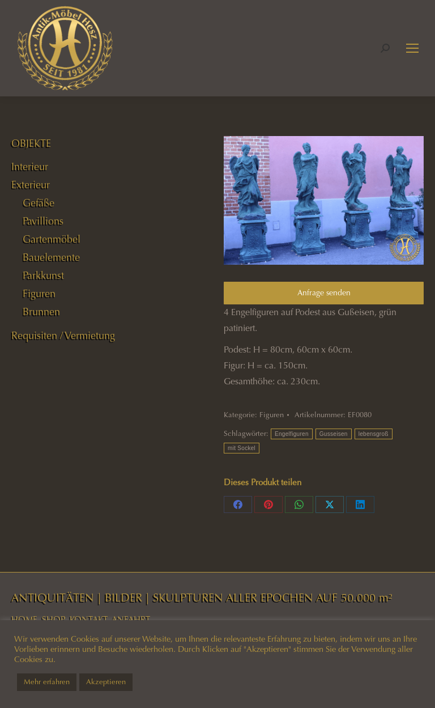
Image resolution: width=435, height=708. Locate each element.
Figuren (271, 414)
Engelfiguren (292, 434)
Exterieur (30, 185)
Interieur (29, 166)
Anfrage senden (324, 293)
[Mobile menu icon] (412, 48)
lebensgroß (374, 434)
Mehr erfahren (47, 681)
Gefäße (38, 203)
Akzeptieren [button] (106, 681)
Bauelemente (51, 257)
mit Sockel (241, 448)
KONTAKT (89, 619)
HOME (24, 619)
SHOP (53, 619)
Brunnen (41, 312)
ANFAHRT (131, 619)
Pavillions (43, 221)
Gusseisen (333, 434)
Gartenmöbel (51, 239)
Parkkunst (43, 275)
